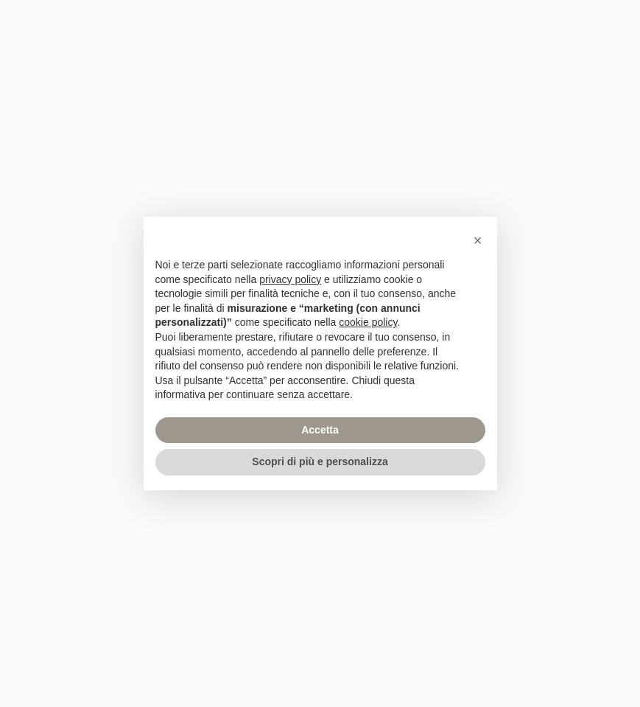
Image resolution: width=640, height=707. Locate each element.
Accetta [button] (320, 430)
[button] (478, 240)
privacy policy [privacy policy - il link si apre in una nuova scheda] (290, 279)
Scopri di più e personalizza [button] (319, 461)
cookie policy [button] (368, 322)
